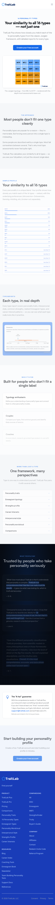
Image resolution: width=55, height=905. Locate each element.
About (31, 836)
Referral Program (36, 853)
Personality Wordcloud (11, 828)
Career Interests (8, 841)
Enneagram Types (9, 824)
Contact (32, 844)
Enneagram (34, 806)
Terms (50, 898)
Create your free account (27, 48)
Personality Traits (9, 815)
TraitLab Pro (7, 802)
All (30, 797)
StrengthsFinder (35, 815)
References (6, 887)
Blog (3, 853)
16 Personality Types (10, 819)
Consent (34, 898)
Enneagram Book (9, 866)
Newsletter (6, 871)
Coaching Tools (8, 862)
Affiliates (32, 840)
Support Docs (7, 882)
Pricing (4, 806)
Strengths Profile (8, 837)
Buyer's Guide (35, 824)
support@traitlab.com (20, 711)
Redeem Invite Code (37, 849)
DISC (31, 802)
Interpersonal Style (9, 833)
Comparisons (7, 811)
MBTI (31, 811)
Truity (31, 819)
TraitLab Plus (7, 797)
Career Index (7, 858)
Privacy (43, 898)
